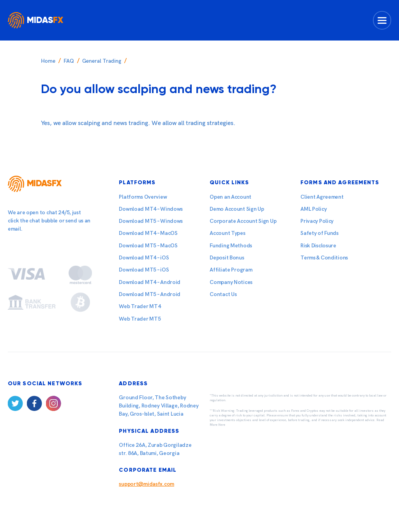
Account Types (227, 233)
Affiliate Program (231, 269)
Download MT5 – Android (149, 294)
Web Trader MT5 (140, 319)
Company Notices (231, 282)
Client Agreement (322, 197)
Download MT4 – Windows (151, 209)
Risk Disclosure (318, 245)
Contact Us (223, 294)
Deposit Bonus (227, 257)
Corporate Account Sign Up (243, 221)
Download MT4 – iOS (144, 257)
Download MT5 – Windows (151, 221)
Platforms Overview (143, 197)
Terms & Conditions (324, 257)
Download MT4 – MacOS (148, 233)
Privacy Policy (317, 221)
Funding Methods (231, 245)
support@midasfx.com (146, 484)
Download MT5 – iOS (144, 269)
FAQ (69, 61)
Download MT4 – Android (149, 282)
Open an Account (230, 197)
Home (48, 61)
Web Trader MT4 (140, 306)
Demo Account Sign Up (237, 209)
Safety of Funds (319, 233)
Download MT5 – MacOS (148, 245)
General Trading (101, 61)
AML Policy (313, 209)
